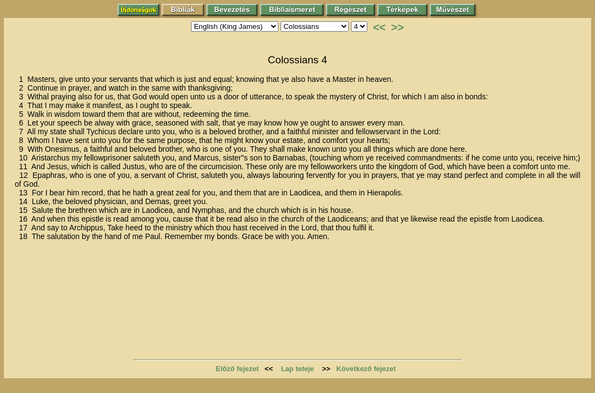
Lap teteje (297, 369)
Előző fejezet (237, 369)
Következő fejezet (366, 369)
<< (379, 27)
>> (397, 27)
